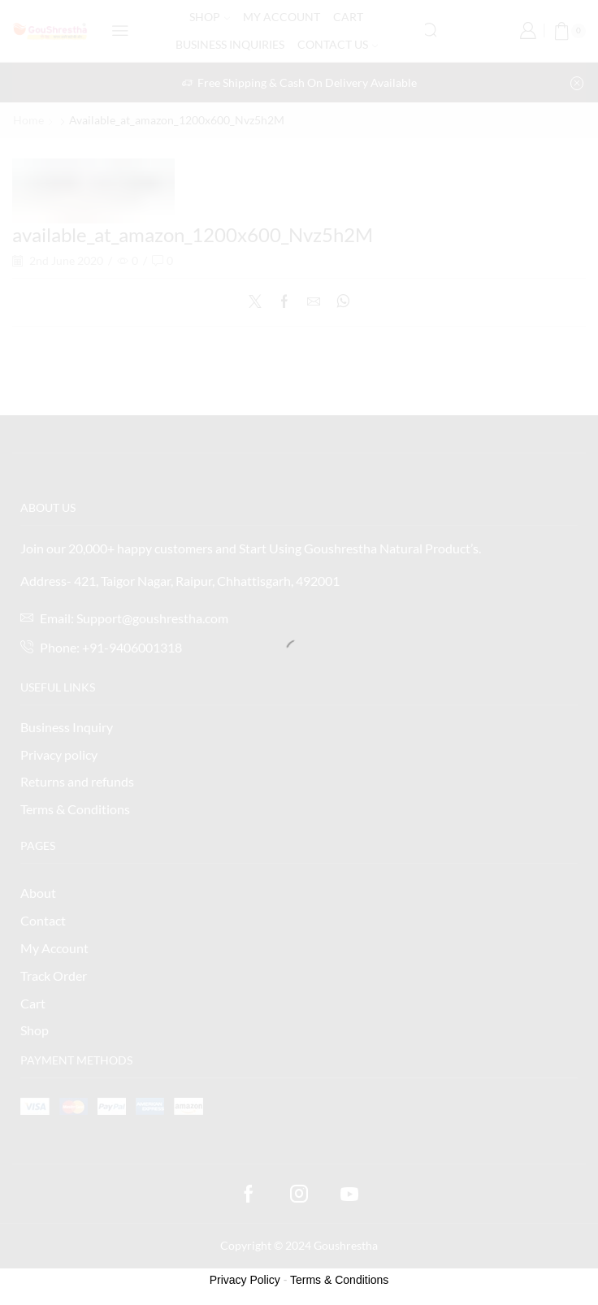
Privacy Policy (245, 1279)
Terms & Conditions (339, 1279)
